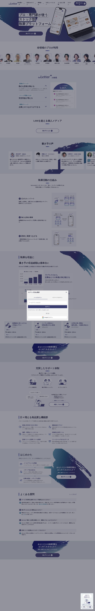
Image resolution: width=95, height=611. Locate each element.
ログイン (47, 306)
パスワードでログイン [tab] (57, 297)
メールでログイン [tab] (38, 297)
